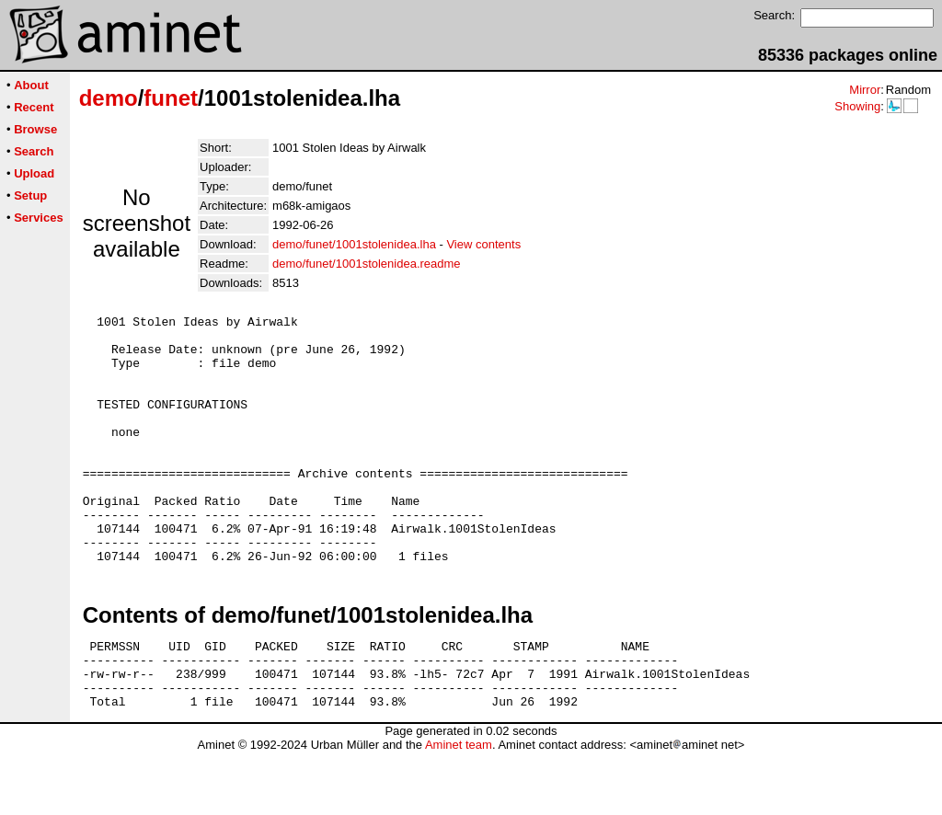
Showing (857, 106)
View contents (483, 244)
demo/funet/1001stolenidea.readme (366, 263)
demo (108, 98)
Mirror (864, 90)
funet (171, 98)
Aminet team (458, 808)
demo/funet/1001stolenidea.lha (354, 244)
